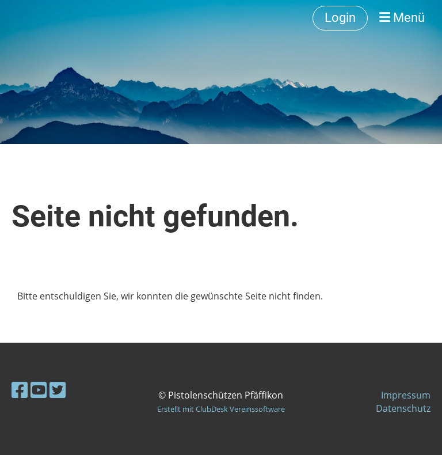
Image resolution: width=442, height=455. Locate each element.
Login (340, 17)
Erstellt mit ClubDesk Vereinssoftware (221, 409)
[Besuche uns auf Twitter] (57, 389)
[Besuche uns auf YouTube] (39, 389)
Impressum (405, 395)
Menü (402, 17)
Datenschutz (403, 408)
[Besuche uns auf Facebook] (20, 389)
